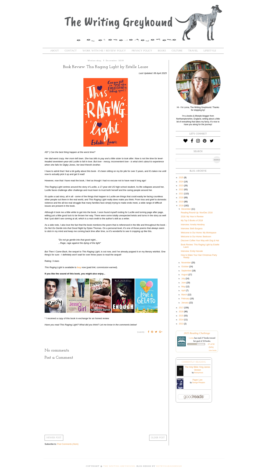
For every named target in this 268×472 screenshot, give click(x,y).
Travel (193, 50)
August (184, 274)
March (184, 294)
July (183, 278)
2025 (181, 177)
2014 (181, 319)
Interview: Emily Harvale (192, 251)
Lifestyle (210, 50)
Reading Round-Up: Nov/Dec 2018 (196, 212)
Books (162, 50)
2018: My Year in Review (192, 216)
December (186, 209)
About (54, 50)
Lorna (191, 338)
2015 (181, 315)
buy (79, 267)
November (186, 262)
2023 (181, 185)
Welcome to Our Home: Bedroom (196, 236)
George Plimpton (198, 382)
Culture (177, 50)
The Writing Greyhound (119, 466)
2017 (181, 307)
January (185, 302)
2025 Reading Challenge (197, 333)
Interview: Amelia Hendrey (193, 224)
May (183, 286)
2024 (181, 181)
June (183, 282)
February (185, 298)
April (183, 290)
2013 (181, 324)
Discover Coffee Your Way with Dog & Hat (200, 240)
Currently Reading (194, 362)
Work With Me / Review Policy (104, 50)
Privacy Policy (142, 50)
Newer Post (53, 438)
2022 (181, 189)
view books (213, 350)
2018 (181, 205)
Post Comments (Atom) (67, 444)
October (185, 266)
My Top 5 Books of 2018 (192, 220)
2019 (181, 201)
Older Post (158, 438)
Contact (71, 50)
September (186, 270)
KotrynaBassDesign (169, 466)
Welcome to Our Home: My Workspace (198, 232)
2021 (181, 193)
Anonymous (198, 373)
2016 (181, 311)
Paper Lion (197, 380)
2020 (181, 197)
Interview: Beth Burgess (192, 228)
